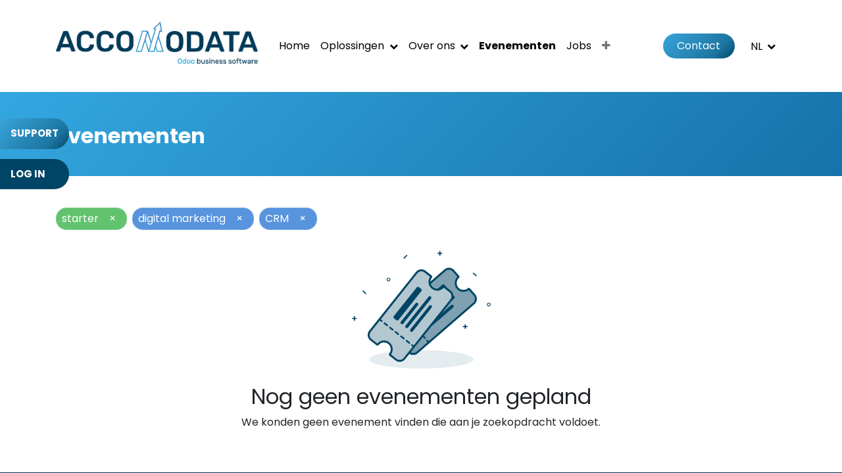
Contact (698, 45)
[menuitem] (294, 46)
